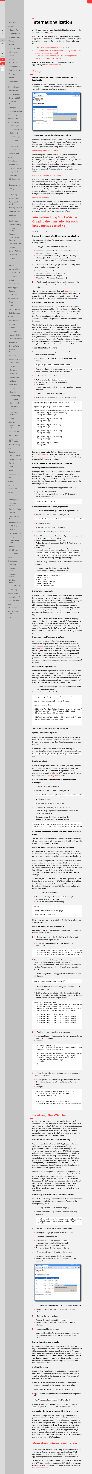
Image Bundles (14, 284)
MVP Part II (14, 529)
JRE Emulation (14, 435)
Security (11, 327)
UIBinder (12, 280)
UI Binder (13, 381)
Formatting (13, 194)
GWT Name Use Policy (13, 612)
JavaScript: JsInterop (12, 216)
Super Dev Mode (15, 509)
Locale (12, 366)
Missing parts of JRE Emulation (14, 440)
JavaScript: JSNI (14, 211)
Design (11, 59)
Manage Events (14, 66)
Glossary (11, 477)
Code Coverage (14, 313)
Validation (12, 355)
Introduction (13, 52)
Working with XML (15, 208)
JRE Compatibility (15, 179)
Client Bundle (15, 403)
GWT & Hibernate (15, 533)
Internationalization (15, 111)
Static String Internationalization (45, 150)
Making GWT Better (15, 586)
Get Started (12, 22)
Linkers (11, 418)
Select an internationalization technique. (53, 48)
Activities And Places (13, 350)
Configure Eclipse (14, 33)
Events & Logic (15, 137)
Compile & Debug (15, 172)
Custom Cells (13, 262)
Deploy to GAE (13, 118)
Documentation (13, 153)
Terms (10, 604)
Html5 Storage (14, 295)
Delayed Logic (14, 198)
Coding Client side (15, 70)
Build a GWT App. (14, 48)
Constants (13, 370)
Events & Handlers (15, 273)
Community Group (13, 575)
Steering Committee (15, 597)
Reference (11, 422)
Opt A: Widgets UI (15, 129)
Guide (11, 302)
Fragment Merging (12, 504)
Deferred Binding (15, 224)
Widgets (12, 247)
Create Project (14, 126)
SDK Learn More (13, 30)
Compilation (13, 81)
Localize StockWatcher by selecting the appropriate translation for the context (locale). (56, 57)
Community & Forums (14, 569)
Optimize (12, 388)
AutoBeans (13, 342)
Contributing (12, 589)
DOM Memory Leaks (14, 541)
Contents (12, 234)
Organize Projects (15, 168)
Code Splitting (15, 395)
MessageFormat (54, 775)
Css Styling (13, 276)
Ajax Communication (14, 184)
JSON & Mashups (15, 550)
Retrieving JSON (14, 98)
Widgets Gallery (14, 445)
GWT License (12, 608)
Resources (11, 481)
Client (11, 466)
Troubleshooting (14, 474)
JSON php (12, 107)
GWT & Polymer (13, 122)
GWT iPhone (13, 554)
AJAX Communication (13, 86)
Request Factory (14, 346)
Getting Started (14, 455)
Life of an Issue (13, 593)
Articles (10, 492)
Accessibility (13, 384)
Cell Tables (12, 258)
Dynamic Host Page (14, 517)
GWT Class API (14, 431)
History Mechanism (13, 189)
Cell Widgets (13, 254)
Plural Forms (14, 377)
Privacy (10, 617)
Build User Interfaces (11, 229)
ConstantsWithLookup (41, 454)
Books (10, 557)
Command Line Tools (14, 426)
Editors (11, 265)
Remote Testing (14, 309)
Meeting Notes (14, 600)
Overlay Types (13, 221)
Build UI (11, 463)
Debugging (13, 74)
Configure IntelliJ (14, 37)
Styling (11, 77)
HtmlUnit (12, 305)
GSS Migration (14, 499)
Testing (11, 537)
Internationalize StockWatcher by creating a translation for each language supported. (57, 51)
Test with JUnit (13, 298)
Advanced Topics (13, 320)
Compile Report (15, 399)
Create (11, 55)
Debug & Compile (15, 459)
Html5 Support (13, 287)
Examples (11, 485)
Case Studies (12, 561)
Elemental (12, 513)
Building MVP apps (15, 522)
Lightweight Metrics (14, 413)
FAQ (9, 448)
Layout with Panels (15, 243)
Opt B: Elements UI (14, 141)
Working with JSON (13, 203)
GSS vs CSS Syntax (14, 407)
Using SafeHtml (15, 335)
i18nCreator (69, 291)
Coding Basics (12, 161)
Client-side (13, 175)
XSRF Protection (16, 338)
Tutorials (11, 41)
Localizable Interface (40, 197)
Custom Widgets (15, 251)
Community (12, 564)
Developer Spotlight (12, 581)
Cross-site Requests (12, 102)
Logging (12, 324)
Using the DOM (14, 269)
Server (11, 470)
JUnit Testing (12, 115)
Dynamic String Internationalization (46, 175)
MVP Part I (13, 526)
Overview (11, 26)
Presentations (12, 488)
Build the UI (13, 63)
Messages (13, 373)
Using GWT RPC (14, 94)
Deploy (10, 317)
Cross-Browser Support (14, 239)
